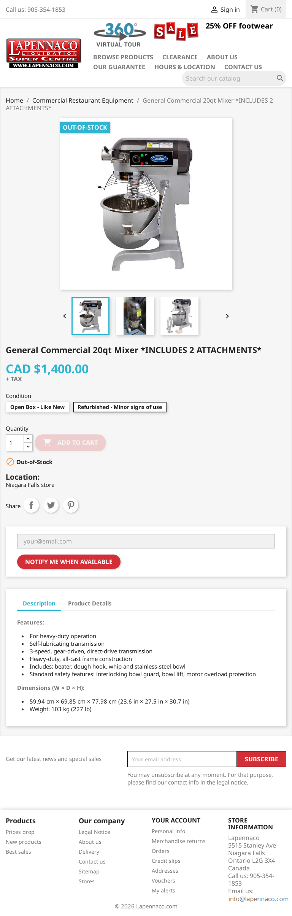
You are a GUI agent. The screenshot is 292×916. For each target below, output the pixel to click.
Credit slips (166, 860)
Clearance (180, 57)
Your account (176, 820)
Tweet (51, 505)
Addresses (165, 870)
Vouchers (163, 880)
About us (222, 57)
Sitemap (89, 871)
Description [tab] (39, 603)
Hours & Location (184, 67)
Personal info (168, 831)
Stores (87, 881)
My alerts (163, 890)
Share (31, 505)
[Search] (234, 78)
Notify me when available (69, 562)
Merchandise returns (179, 841)
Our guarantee (119, 67)
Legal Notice (94, 831)
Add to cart (70, 443)
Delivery (89, 851)
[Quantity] (15, 442)
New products (23, 841)
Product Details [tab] (90, 603)
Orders (161, 850)
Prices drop (20, 831)
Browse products (123, 57)
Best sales (18, 851)
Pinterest (70, 505)
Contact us (243, 67)
